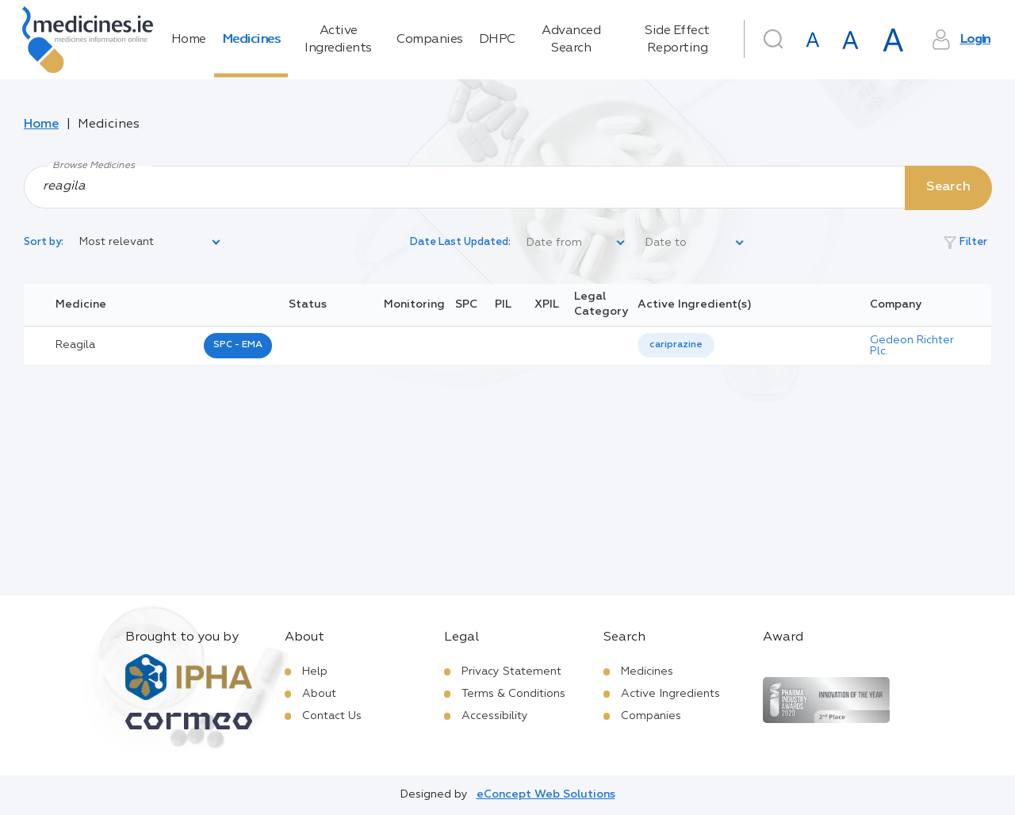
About (319, 693)
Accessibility (495, 715)
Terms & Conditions (513, 693)
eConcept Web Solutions (546, 794)
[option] (676, 345)
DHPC (497, 39)
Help (314, 671)
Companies (429, 39)
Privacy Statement (511, 671)
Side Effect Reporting (677, 40)
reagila (75, 344)
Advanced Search (571, 40)
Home (188, 39)
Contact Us (332, 715)
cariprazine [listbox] (676, 345)
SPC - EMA (237, 345)
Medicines (251, 39)
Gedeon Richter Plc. (912, 346)
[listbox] (150, 242)
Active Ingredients (338, 40)
